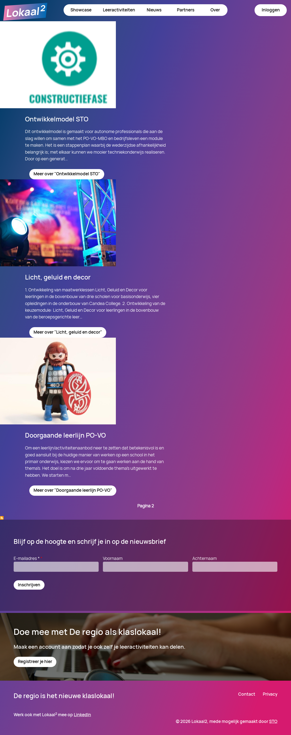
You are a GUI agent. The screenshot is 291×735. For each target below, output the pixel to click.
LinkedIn (82, 715)
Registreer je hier (35, 661)
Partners (185, 10)
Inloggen (271, 10)
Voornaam (113, 558)
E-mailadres (28, 558)
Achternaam (204, 558)
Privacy (270, 694)
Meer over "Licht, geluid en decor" (68, 332)
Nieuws (154, 10)
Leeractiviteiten (119, 10)
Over (215, 10)
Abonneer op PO (2, 518)
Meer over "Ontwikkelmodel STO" (67, 174)
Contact (246, 694)
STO (273, 721)
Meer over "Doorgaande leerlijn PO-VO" (73, 490)
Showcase (80, 10)
